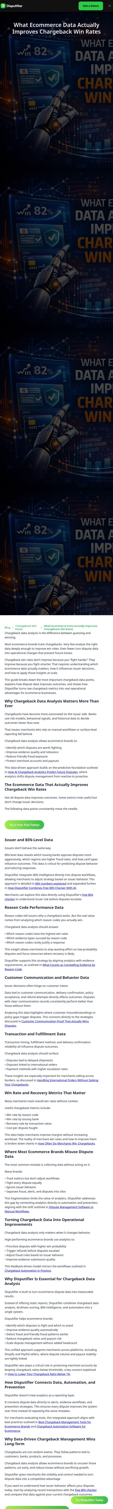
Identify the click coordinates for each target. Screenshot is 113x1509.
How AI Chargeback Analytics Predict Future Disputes (42, 772)
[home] (11, 6)
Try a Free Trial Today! (24, 825)
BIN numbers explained (50, 883)
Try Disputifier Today (89, 1500)
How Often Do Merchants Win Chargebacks (66, 1143)
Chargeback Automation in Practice (28, 1270)
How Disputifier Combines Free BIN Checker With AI (42, 888)
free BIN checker (86, 1490)
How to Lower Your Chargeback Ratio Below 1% (39, 1374)
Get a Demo (91, 5)
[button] (109, 6)
